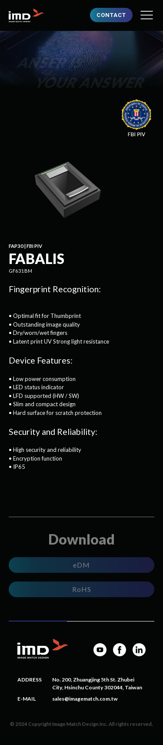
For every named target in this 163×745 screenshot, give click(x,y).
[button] (146, 15)
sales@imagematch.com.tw (85, 698)
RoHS (81, 589)
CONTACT (111, 15)
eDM (81, 565)
